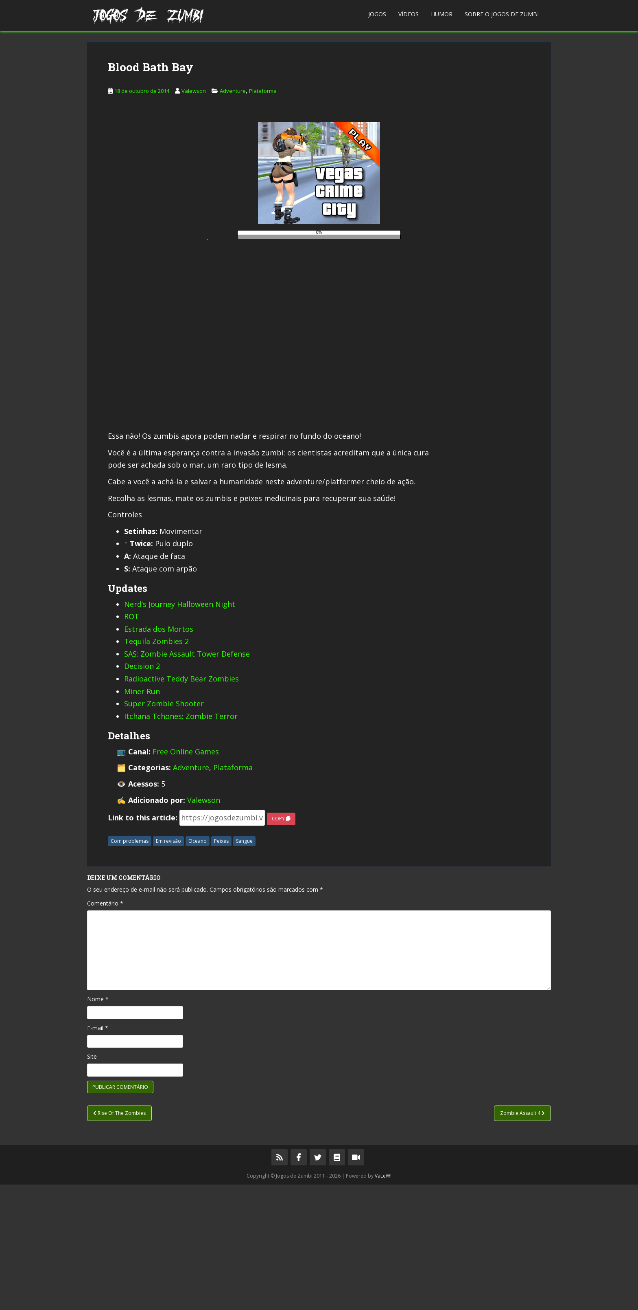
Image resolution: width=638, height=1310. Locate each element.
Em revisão (168, 966)
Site (92, 1182)
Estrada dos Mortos (158, 754)
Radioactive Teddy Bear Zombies (181, 804)
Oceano (197, 966)
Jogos (377, 14)
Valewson (193, 216)
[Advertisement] (319, 99)
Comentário (105, 1029)
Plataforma (263, 216)
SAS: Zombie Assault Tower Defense (187, 779)
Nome (98, 1124)
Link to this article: (142, 943)
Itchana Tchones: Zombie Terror (181, 841)
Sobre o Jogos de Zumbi (502, 14)
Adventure (233, 216)
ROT (131, 742)
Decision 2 (142, 791)
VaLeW (382, 1301)
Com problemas (130, 966)
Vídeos (408, 14)
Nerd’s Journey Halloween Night (179, 729)
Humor (441, 14)
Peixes (221, 966)
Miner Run (142, 817)
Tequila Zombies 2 (156, 766)
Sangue (244, 966)
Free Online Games (186, 877)
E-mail (97, 1153)
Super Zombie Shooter (164, 829)
